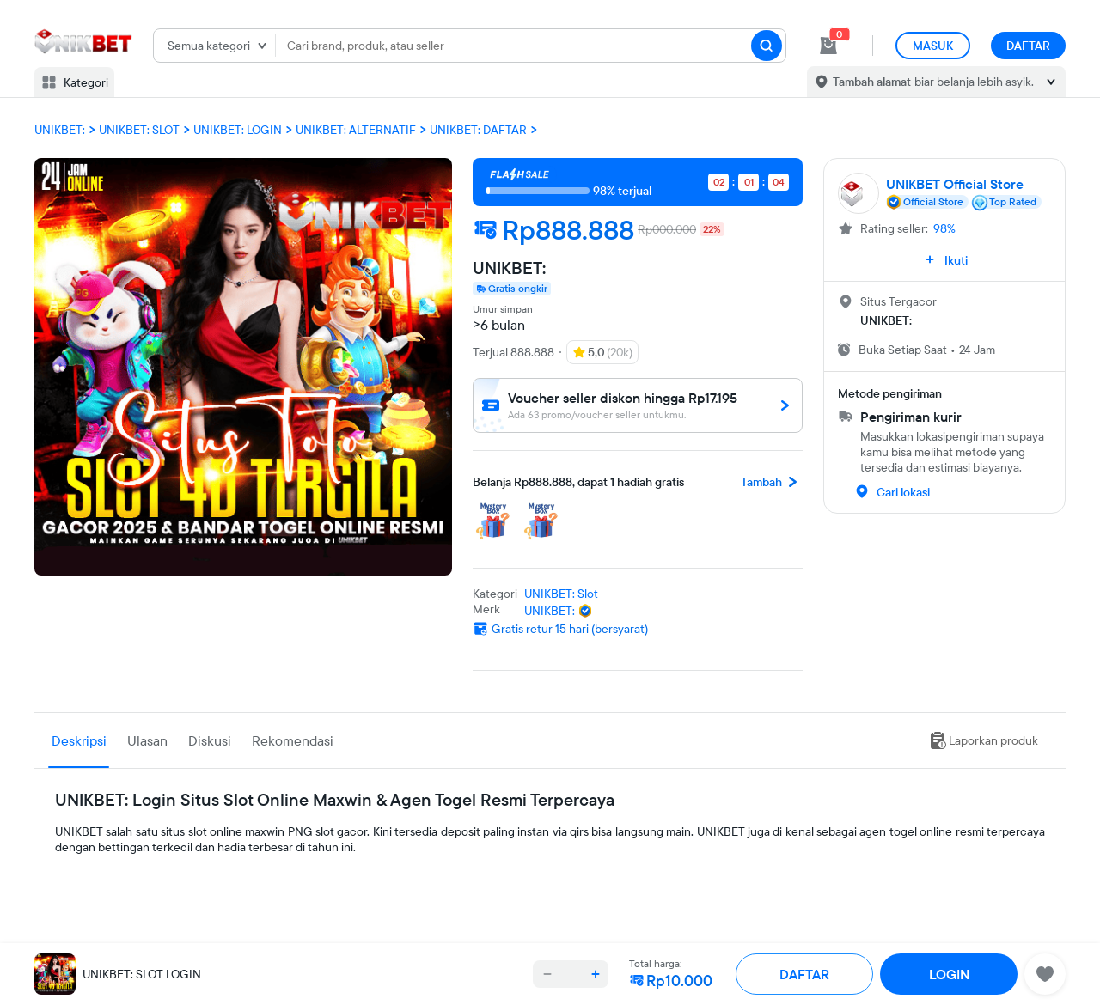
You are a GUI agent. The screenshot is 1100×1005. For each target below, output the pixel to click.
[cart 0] (828, 45)
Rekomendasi (292, 740)
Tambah (772, 482)
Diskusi (209, 740)
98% (944, 228)
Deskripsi (79, 740)
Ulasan (147, 740)
